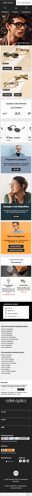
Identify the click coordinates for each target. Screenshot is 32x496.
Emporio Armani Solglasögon (9, 339)
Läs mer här (24, 291)
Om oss (15, 412)
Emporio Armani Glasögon (8, 363)
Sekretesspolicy (22, 486)
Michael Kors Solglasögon (8, 337)
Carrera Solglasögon (7, 335)
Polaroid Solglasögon (7, 341)
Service (15, 419)
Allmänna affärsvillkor (11, 486)
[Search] (5, 8)
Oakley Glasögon (6, 357)
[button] (8, 2)
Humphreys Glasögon (7, 361)
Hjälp (15, 427)
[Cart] (27, 8)
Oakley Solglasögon (7, 331)
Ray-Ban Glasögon (6, 355)
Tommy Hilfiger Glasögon (8, 371)
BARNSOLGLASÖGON (16, 250)
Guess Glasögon (5, 365)
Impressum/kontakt (16, 488)
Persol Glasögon (5, 367)
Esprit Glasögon (5, 373)
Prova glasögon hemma (8, 294)
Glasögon (15, 12)
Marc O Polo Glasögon (7, 359)
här (19, 394)
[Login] (16, 8)
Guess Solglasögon (6, 345)
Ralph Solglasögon (6, 347)
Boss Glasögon (5, 369)
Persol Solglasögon (6, 333)
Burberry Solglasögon (7, 343)
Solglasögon (5, 12)
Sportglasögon (26, 12)
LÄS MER (16, 169)
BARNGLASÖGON (16, 246)
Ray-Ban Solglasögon (7, 329)
